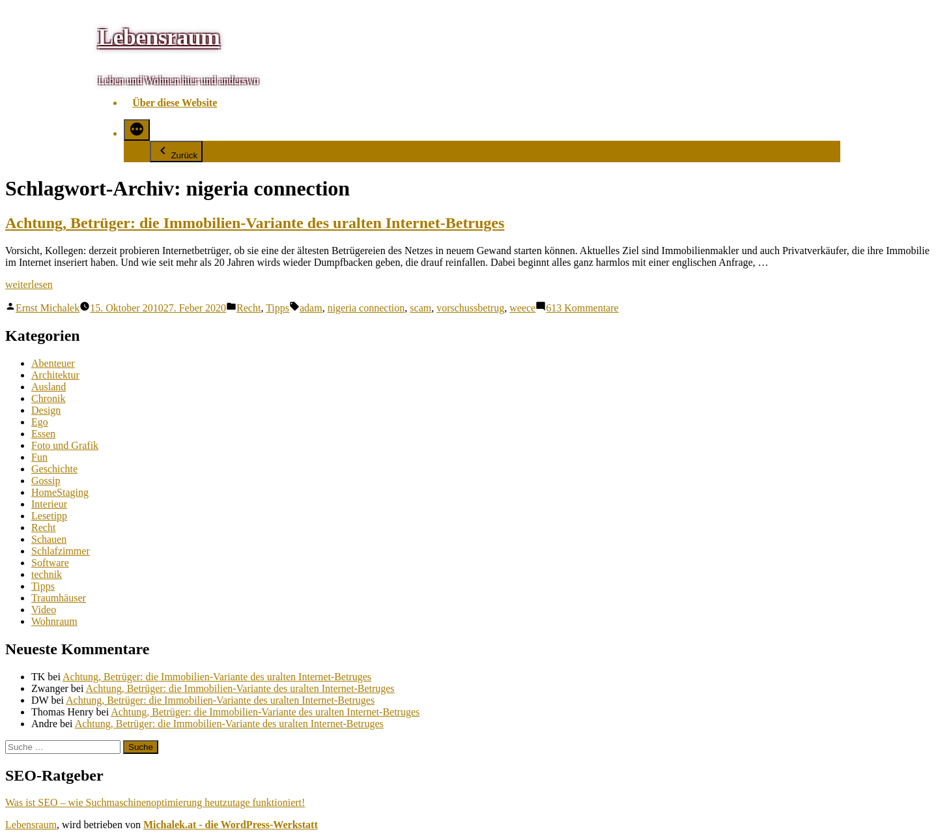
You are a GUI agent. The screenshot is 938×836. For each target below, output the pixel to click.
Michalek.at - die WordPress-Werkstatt (230, 824)
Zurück (176, 151)
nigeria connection (366, 307)
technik (46, 574)
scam (420, 307)
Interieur (49, 504)
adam (311, 307)
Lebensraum (159, 37)
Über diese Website (174, 102)
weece (522, 307)
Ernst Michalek (47, 307)
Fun (39, 457)
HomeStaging (60, 492)
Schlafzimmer (60, 550)
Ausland (48, 386)
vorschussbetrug (470, 307)
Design (46, 410)
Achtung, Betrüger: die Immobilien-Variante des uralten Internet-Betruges (254, 222)
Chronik (48, 398)
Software (50, 562)
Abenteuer (53, 363)
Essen (43, 433)
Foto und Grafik (64, 445)
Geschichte (54, 468)
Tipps (277, 307)
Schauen (48, 539)
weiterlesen (29, 284)
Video (43, 609)
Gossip (45, 480)
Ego (39, 421)
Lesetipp (49, 515)
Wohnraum (54, 621)
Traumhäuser (58, 597)
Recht (248, 307)
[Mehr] (137, 130)
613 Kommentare (582, 307)
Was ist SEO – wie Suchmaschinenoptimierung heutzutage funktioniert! (155, 802)
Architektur (55, 375)
